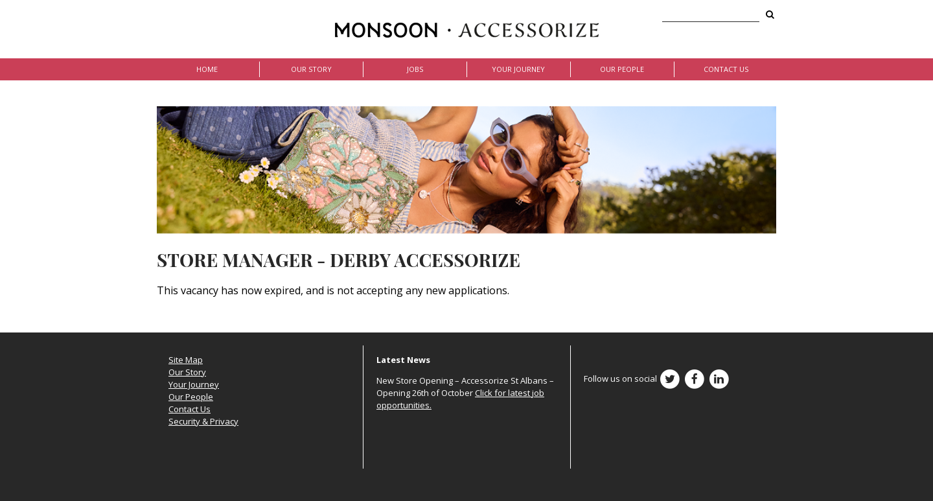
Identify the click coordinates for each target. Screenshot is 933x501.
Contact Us (726, 69)
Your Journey (518, 69)
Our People (622, 69)
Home (207, 69)
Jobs (415, 69)
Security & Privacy (203, 421)
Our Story (311, 69)
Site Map (185, 360)
